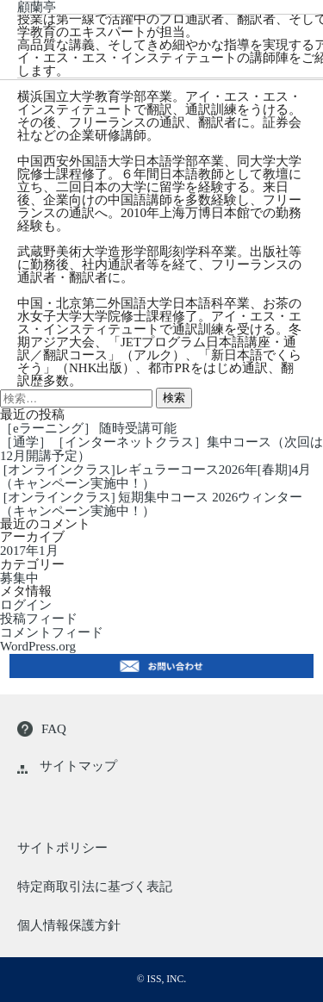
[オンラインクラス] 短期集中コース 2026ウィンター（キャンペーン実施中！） (151, 504)
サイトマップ (67, 766)
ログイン (26, 605)
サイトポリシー (62, 848)
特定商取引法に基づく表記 (94, 886)
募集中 (19, 578)
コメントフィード (51, 632)
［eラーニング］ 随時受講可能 (88, 428)
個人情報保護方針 (69, 925)
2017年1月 (29, 551)
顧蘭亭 (36, 7)
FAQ (41, 729)
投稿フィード (39, 618)
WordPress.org (38, 646)
